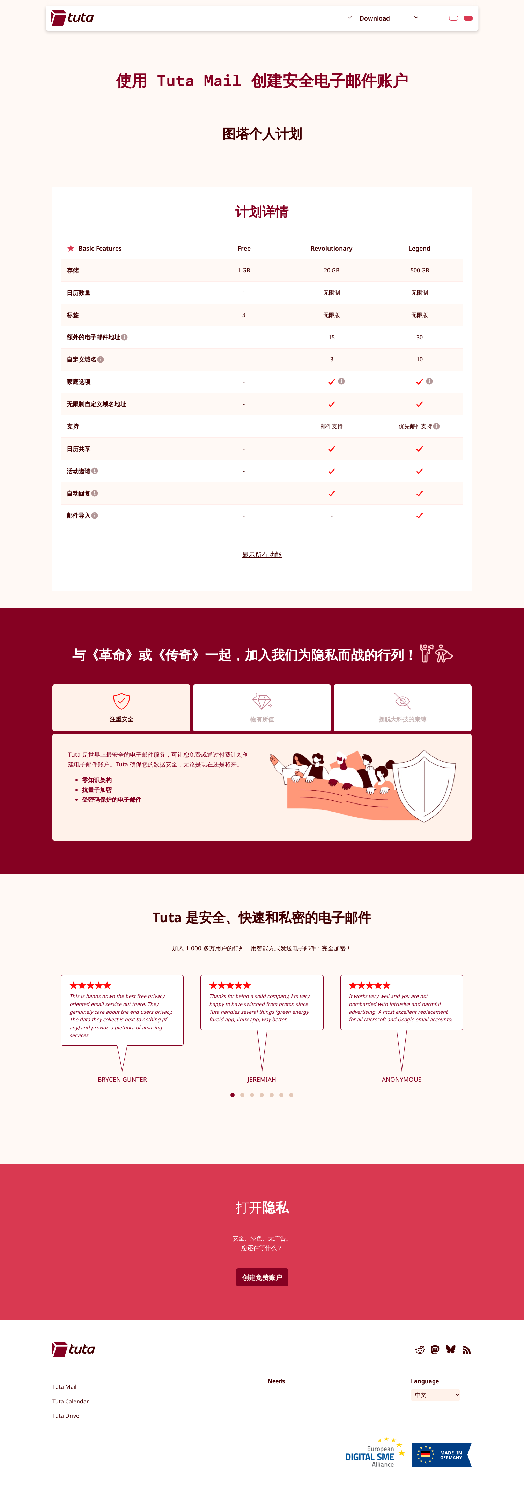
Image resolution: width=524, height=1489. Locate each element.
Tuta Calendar (70, 1401)
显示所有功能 (262, 554)
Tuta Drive (65, 1416)
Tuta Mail (64, 1387)
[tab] (121, 707)
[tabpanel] (262, 787)
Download (375, 18)
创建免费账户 (262, 1277)
